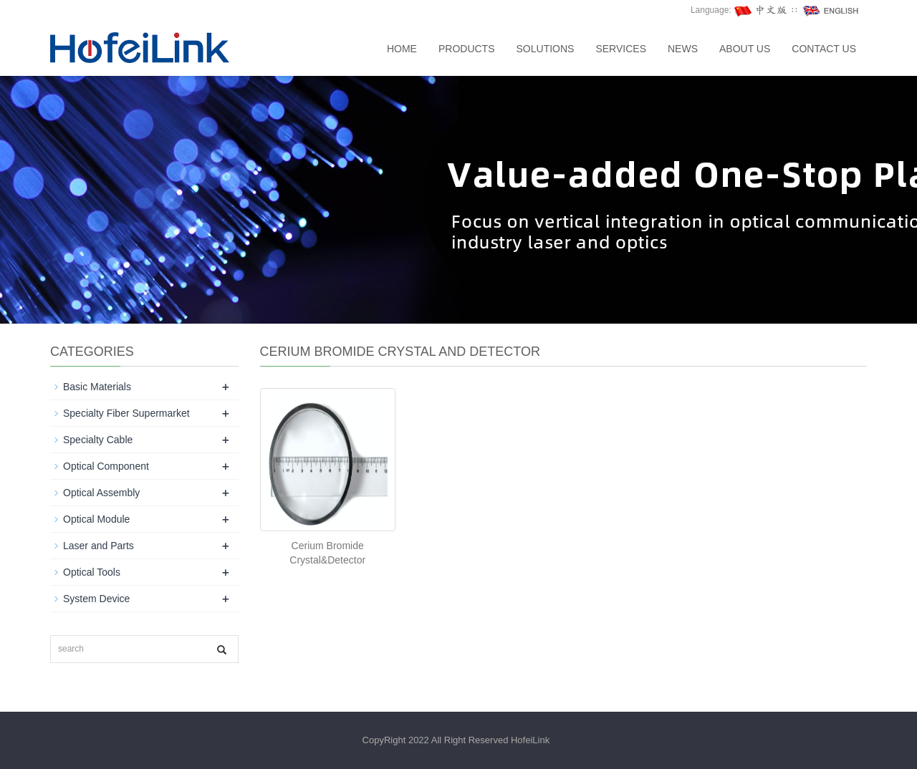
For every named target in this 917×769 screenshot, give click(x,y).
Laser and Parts (98, 545)
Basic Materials (97, 386)
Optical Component (106, 466)
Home (402, 48)
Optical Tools (91, 572)
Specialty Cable (98, 439)
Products (466, 48)
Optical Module (96, 519)
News (683, 48)
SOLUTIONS (546, 48)
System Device (96, 598)
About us (744, 48)
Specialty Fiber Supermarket (126, 413)
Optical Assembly (101, 492)
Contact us (824, 48)
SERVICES (620, 48)
